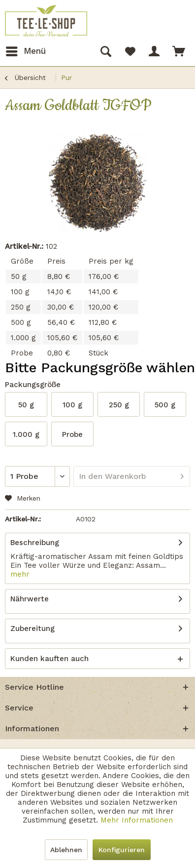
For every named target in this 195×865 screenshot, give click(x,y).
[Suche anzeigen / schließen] (105, 51)
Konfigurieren (121, 850)
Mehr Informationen (136, 820)
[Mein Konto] (154, 51)
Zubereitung (32, 628)
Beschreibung (34, 542)
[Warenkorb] (179, 51)
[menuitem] (25, 51)
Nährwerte (29, 598)
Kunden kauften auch (49, 658)
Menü (26, 49)
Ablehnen (66, 850)
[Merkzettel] (130, 51)
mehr (20, 574)
